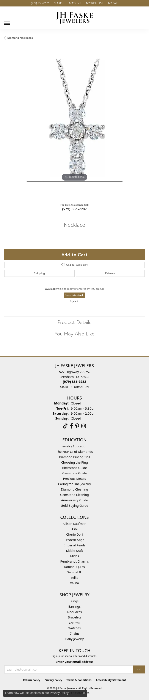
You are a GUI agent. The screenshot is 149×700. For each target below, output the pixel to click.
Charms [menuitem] (74, 623)
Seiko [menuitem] (74, 578)
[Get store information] (74, 387)
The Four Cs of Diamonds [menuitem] (74, 452)
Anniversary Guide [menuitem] (74, 500)
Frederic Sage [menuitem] (74, 540)
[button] (58, 3)
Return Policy (31, 680)
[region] (74, 123)
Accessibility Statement (111, 680)
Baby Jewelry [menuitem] (74, 639)
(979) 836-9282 (74, 209)
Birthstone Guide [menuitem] (74, 468)
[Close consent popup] (84, 693)
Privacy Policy (53, 680)
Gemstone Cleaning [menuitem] (74, 495)
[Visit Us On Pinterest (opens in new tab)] (77, 426)
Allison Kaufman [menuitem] (74, 524)
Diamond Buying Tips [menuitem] (74, 457)
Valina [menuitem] (74, 583)
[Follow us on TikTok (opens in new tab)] (65, 426)
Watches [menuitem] (74, 628)
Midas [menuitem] (74, 556)
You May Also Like (74, 333)
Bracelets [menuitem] (74, 617)
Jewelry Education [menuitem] (74, 446)
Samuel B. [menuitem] (74, 572)
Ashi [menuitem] (74, 529)
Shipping (39, 273)
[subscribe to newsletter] (139, 669)
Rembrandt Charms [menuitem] (74, 561)
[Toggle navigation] (7, 21)
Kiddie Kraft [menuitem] (74, 551)
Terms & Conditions (78, 680)
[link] (39, 3)
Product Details (74, 322)
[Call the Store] (74, 381)
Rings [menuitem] (74, 601)
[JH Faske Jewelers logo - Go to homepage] (74, 18)
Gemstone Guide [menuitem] (74, 473)
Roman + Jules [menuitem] (74, 567)
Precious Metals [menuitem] (74, 479)
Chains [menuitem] (75, 633)
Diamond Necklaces (20, 38)
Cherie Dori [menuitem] (74, 534)
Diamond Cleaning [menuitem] (74, 489)
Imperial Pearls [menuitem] (75, 545)
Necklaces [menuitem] (74, 612)
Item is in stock (75, 295)
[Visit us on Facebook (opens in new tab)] (71, 426)
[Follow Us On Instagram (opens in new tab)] (83, 426)
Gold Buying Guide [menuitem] (74, 505)
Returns (110, 273)
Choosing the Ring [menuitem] (74, 462)
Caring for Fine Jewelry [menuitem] (74, 484)
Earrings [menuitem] (74, 606)
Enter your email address (74, 662)
